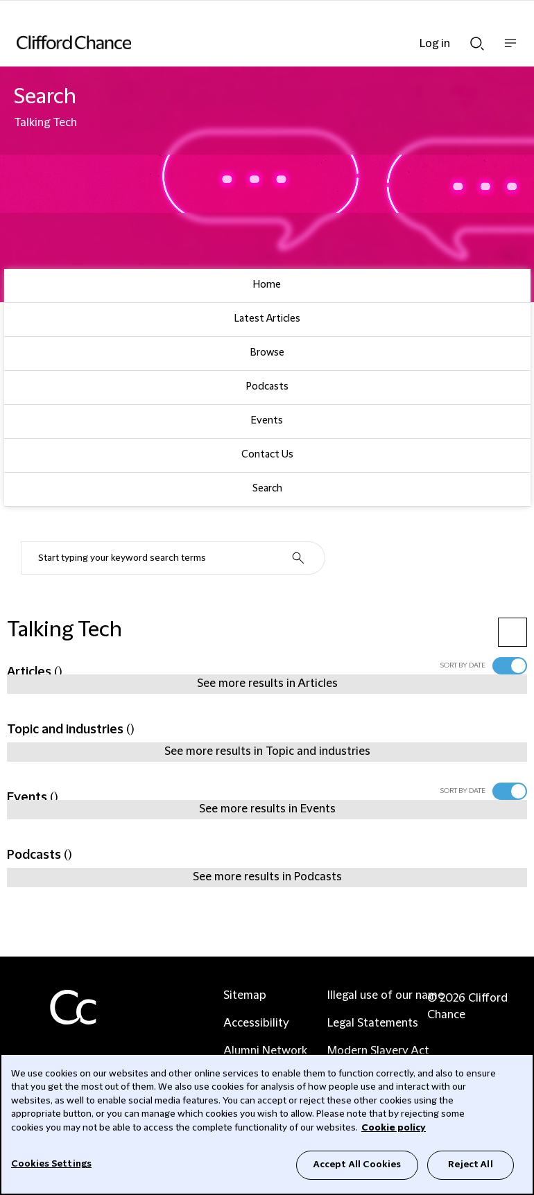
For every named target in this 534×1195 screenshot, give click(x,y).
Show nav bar (510, 50)
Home (267, 284)
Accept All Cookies (357, 1164)
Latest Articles (267, 318)
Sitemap (244, 995)
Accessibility (256, 1023)
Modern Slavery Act (378, 1051)
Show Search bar (477, 44)
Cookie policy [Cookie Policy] (393, 1127)
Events (267, 420)
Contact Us (267, 454)
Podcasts (267, 386)
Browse (267, 352)
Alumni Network (265, 1051)
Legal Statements (372, 1023)
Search (267, 488)
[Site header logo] (246, 42)
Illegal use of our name (385, 995)
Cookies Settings (51, 1163)
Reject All (470, 1164)
